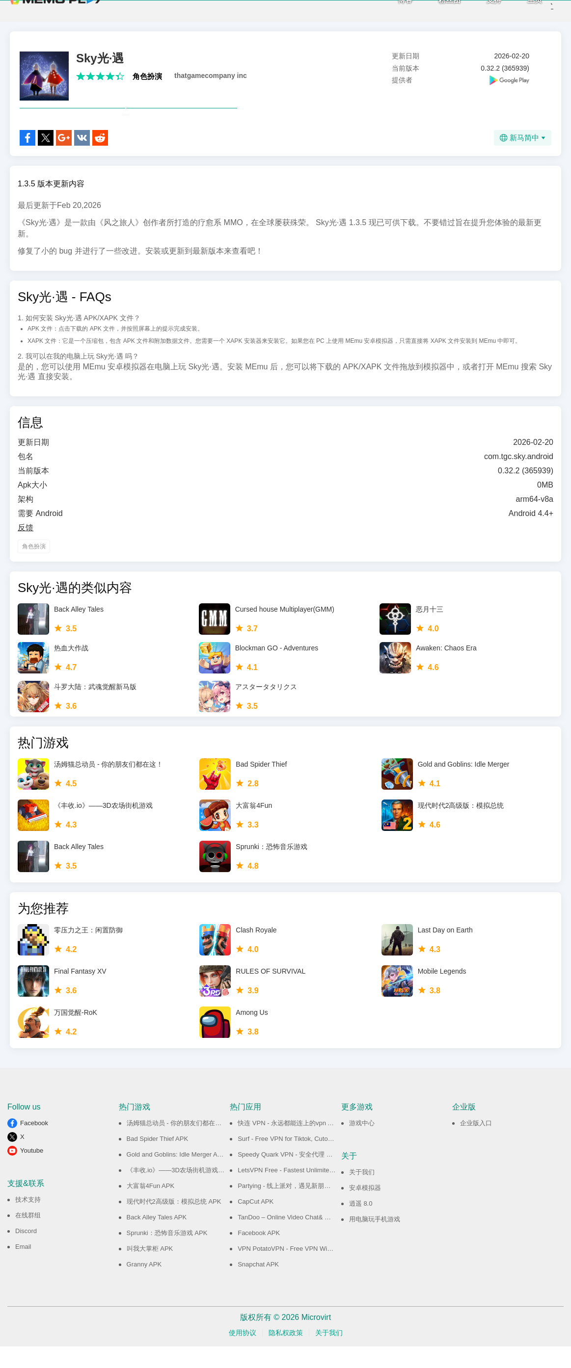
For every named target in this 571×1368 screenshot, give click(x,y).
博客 (389, 10)
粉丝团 (434, 10)
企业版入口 (476, 1144)
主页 (519, 10)
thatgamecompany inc (210, 75)
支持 (478, 10)
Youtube (31, 1172)
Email (23, 1268)
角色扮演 (147, 76)
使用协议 (242, 1354)
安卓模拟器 (365, 1209)
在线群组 (28, 1236)
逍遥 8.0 (361, 1225)
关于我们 (362, 1193)
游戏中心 (362, 1144)
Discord (26, 1252)
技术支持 (28, 1221)
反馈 (25, 549)
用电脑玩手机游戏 (374, 1240)
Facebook (34, 1144)
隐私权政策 (286, 1354)
